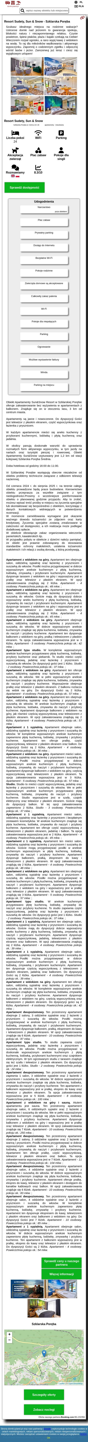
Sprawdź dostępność (24, 187)
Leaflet (62, 1383)
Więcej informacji (62, 1274)
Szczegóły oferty (44, 1394)
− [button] (9, 1340)
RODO (83, 1434)
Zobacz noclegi (44, 1409)
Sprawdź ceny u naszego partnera (61, 1263)
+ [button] (9, 1335)
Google (47, 1428)
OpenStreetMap (75, 1383)
